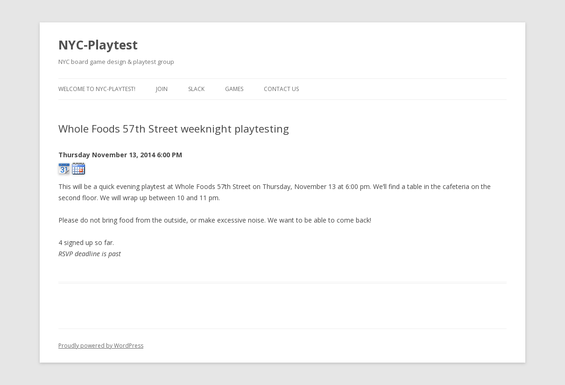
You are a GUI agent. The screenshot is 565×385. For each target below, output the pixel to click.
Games (234, 89)
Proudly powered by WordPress (100, 346)
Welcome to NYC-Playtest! (96, 89)
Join (162, 89)
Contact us (281, 89)
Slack (196, 89)
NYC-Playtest (98, 44)
